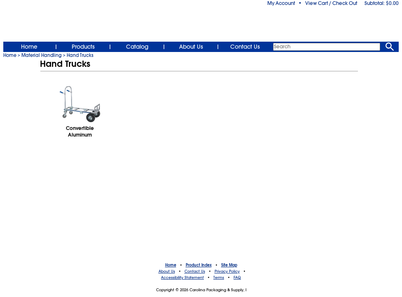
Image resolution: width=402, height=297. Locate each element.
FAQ (237, 277)
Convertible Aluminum (80, 131)
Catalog (137, 46)
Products (83, 46)
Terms (218, 277)
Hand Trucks (80, 55)
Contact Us (245, 46)
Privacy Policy (227, 271)
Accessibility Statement (182, 277)
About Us (191, 46)
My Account (281, 3)
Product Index (199, 265)
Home (29, 46)
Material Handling (41, 55)
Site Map (229, 265)
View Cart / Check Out (331, 3)
